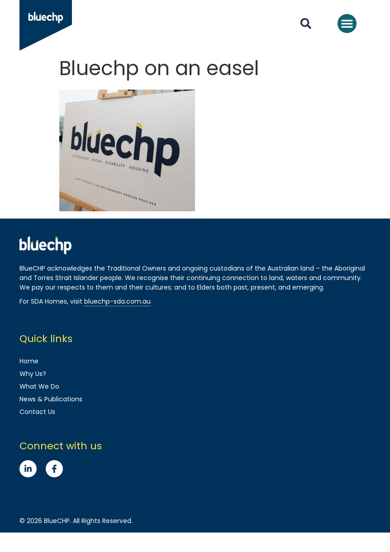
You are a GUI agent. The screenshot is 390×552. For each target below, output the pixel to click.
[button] (347, 23)
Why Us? (32, 373)
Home (28, 361)
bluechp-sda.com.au (117, 301)
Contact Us (37, 411)
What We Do (39, 386)
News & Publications (50, 399)
